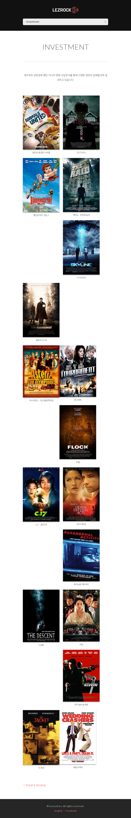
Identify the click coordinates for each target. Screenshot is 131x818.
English (58, 810)
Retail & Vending (34, 785)
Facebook (71, 810)
